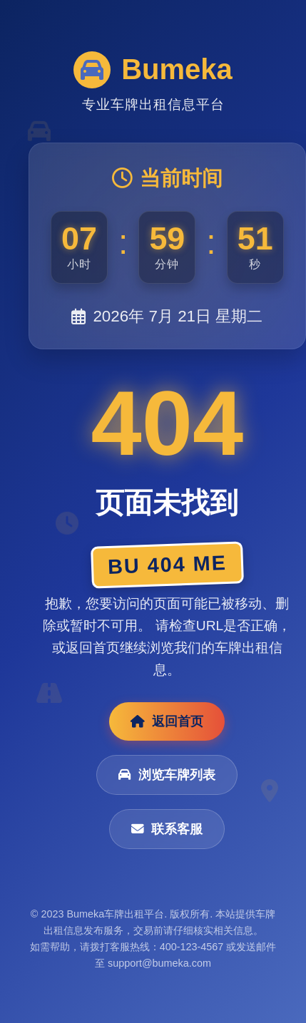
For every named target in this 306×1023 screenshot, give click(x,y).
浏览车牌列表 (166, 775)
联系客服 (167, 829)
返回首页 (167, 721)
